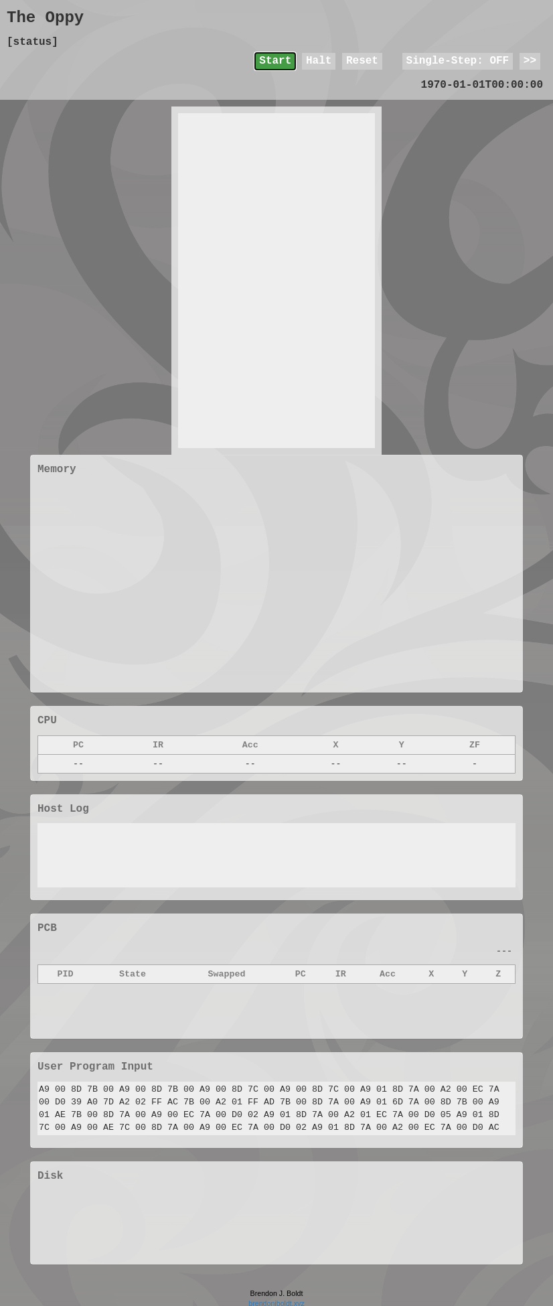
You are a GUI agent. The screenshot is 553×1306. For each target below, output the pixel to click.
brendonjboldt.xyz (276, 1301)
